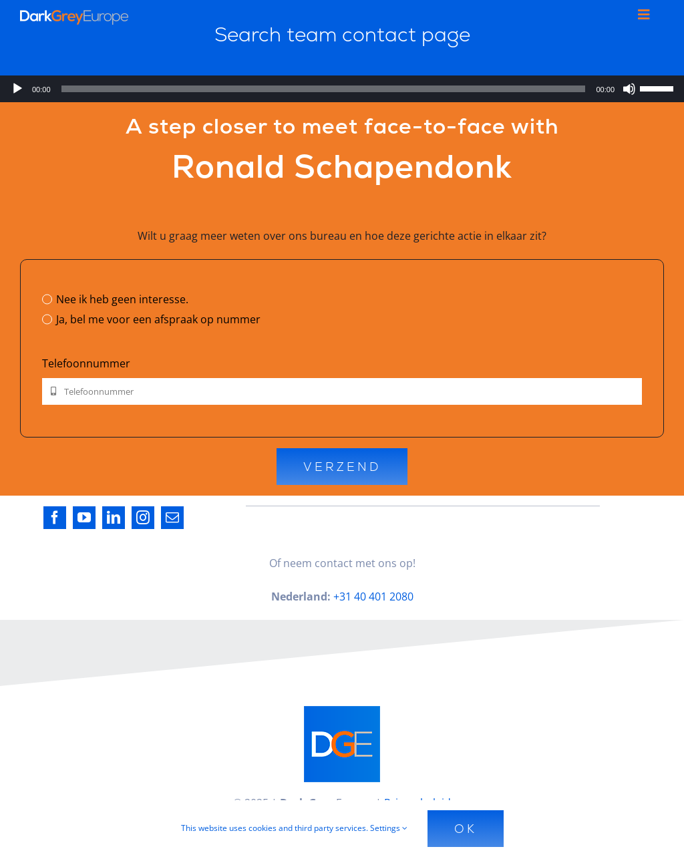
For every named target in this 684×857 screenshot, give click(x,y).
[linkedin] (113, 517)
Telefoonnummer (86, 363)
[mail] (172, 517)
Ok (465, 828)
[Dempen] (629, 89)
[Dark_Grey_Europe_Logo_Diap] (74, 15)
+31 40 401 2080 (373, 596)
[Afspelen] (17, 89)
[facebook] (54, 517)
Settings (388, 828)
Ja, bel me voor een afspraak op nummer (158, 319)
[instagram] (143, 517)
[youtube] (84, 517)
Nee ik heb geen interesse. (122, 299)
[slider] (323, 88)
